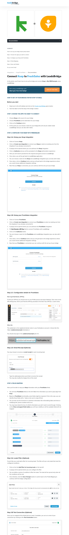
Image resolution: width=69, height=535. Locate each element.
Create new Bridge (40, 106)
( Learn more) (56, 301)
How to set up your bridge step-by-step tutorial (18, 51)
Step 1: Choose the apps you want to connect (18, 54)
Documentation (13, 41)
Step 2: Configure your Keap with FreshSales (18, 58)
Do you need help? (11, 67)
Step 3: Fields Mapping (12, 61)
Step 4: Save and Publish (13, 64)
